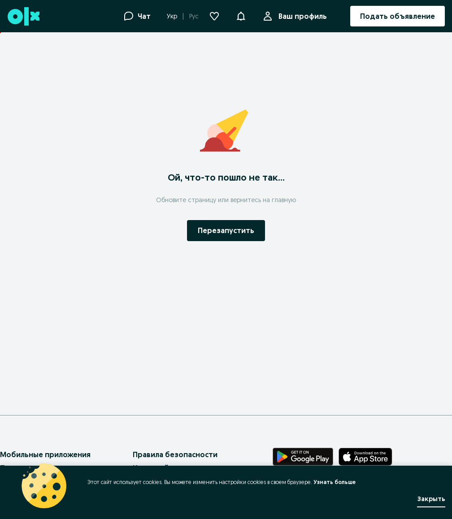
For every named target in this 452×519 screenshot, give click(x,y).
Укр (172, 16)
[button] (240, 15)
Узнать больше (334, 482)
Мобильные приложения (45, 454)
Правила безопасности (175, 454)
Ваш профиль (300, 16)
